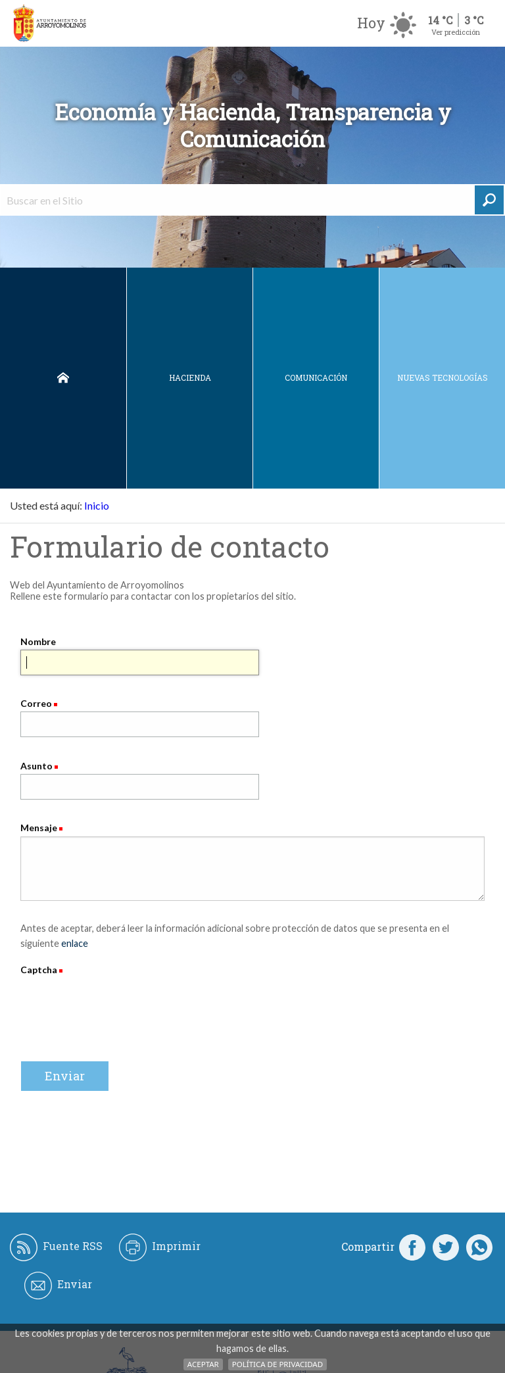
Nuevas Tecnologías (442, 377)
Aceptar (203, 1364)
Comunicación (316, 377)
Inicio (63, 378)
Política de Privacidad (277, 1364)
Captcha (39, 969)
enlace (74, 943)
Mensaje (38, 827)
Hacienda (190, 377)
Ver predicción (455, 32)
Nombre (38, 641)
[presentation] (120, 1003)
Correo (36, 703)
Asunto (36, 765)
